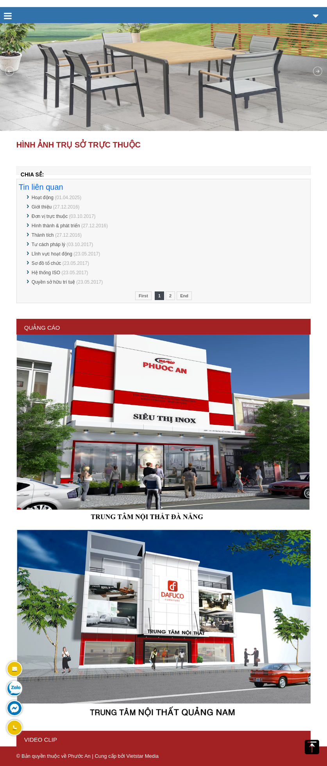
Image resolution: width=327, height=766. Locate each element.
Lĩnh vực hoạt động (52, 254)
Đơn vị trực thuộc (50, 216)
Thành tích (43, 235)
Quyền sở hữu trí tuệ (53, 282)
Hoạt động (43, 197)
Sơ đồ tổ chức (46, 263)
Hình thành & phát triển (56, 225)
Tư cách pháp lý (48, 244)
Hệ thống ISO (46, 272)
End (184, 295)
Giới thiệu (42, 207)
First (143, 295)
